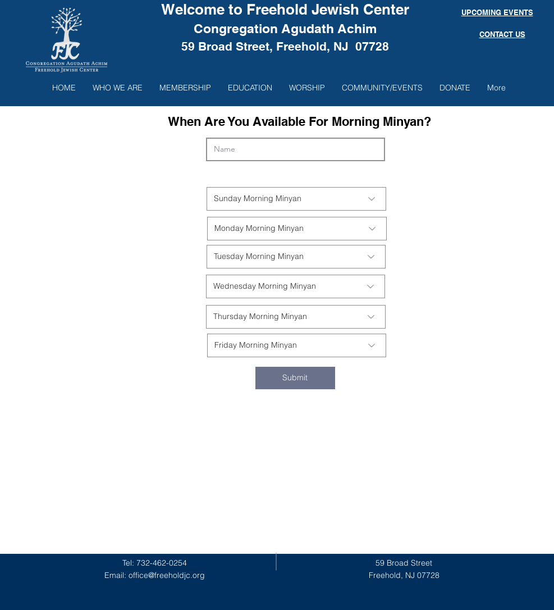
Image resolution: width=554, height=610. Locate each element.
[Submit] (295, 378)
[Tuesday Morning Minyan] (296, 256)
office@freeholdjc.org (167, 575)
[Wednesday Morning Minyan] (295, 286)
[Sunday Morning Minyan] (296, 199)
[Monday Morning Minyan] (297, 228)
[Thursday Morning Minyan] (296, 317)
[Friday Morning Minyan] (296, 345)
